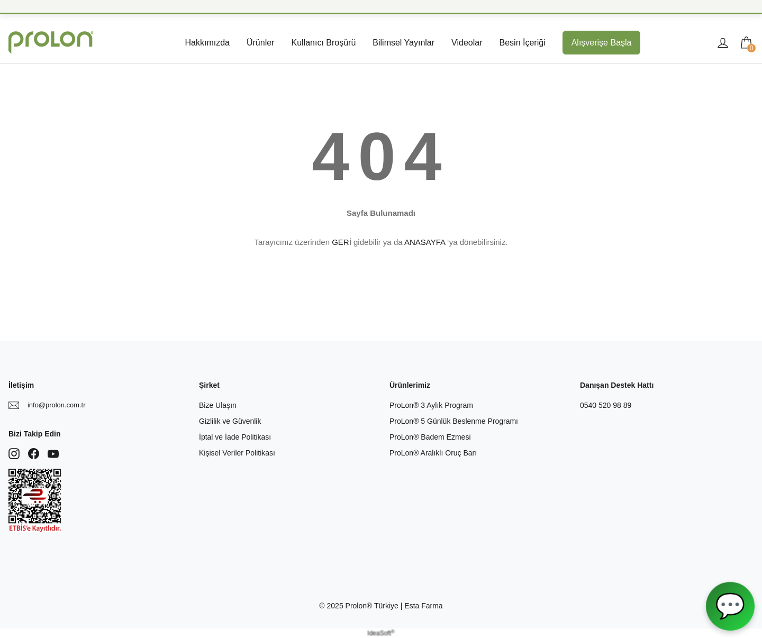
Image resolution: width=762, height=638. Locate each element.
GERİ (341, 242)
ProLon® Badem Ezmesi (430, 437)
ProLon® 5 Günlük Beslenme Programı (453, 421)
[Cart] (746, 42)
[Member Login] (722, 42)
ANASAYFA (424, 242)
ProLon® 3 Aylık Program (431, 405)
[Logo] (50, 42)
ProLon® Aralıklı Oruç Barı (433, 453)
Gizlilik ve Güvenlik (230, 421)
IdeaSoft (380, 633)
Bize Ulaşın (218, 405)
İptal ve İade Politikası (235, 437)
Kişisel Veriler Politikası (237, 453)
